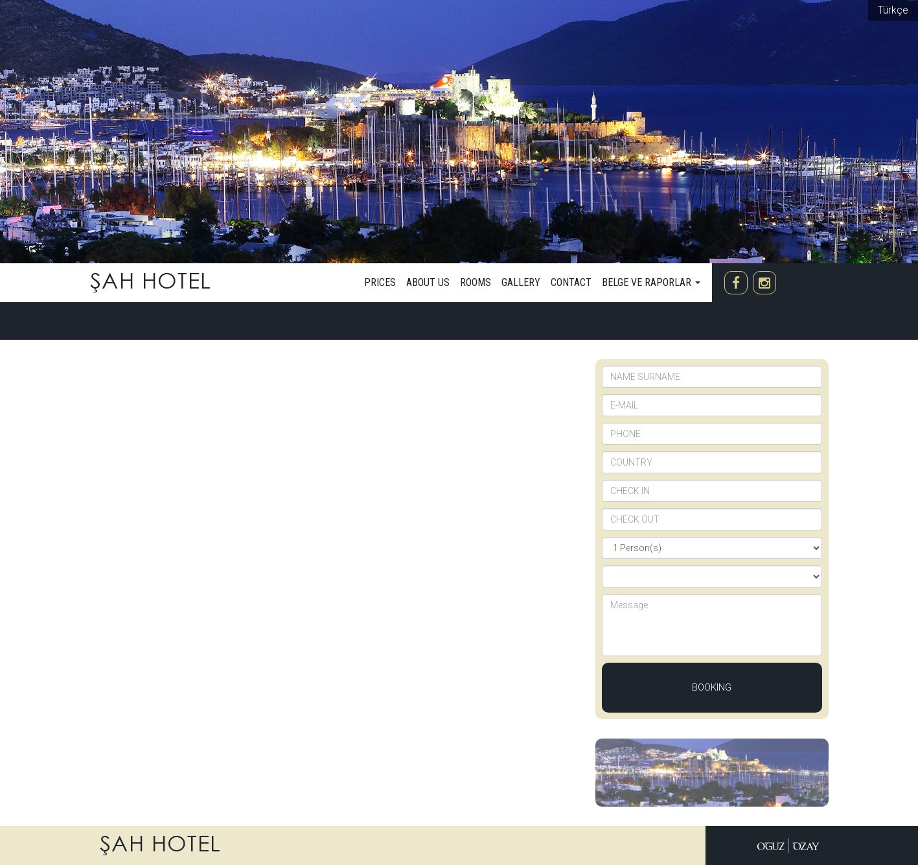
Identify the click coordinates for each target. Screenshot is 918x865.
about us (428, 282)
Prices (380, 282)
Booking (711, 687)
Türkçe (893, 10)
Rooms (475, 282)
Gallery (520, 282)
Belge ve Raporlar (651, 282)
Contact (571, 282)
